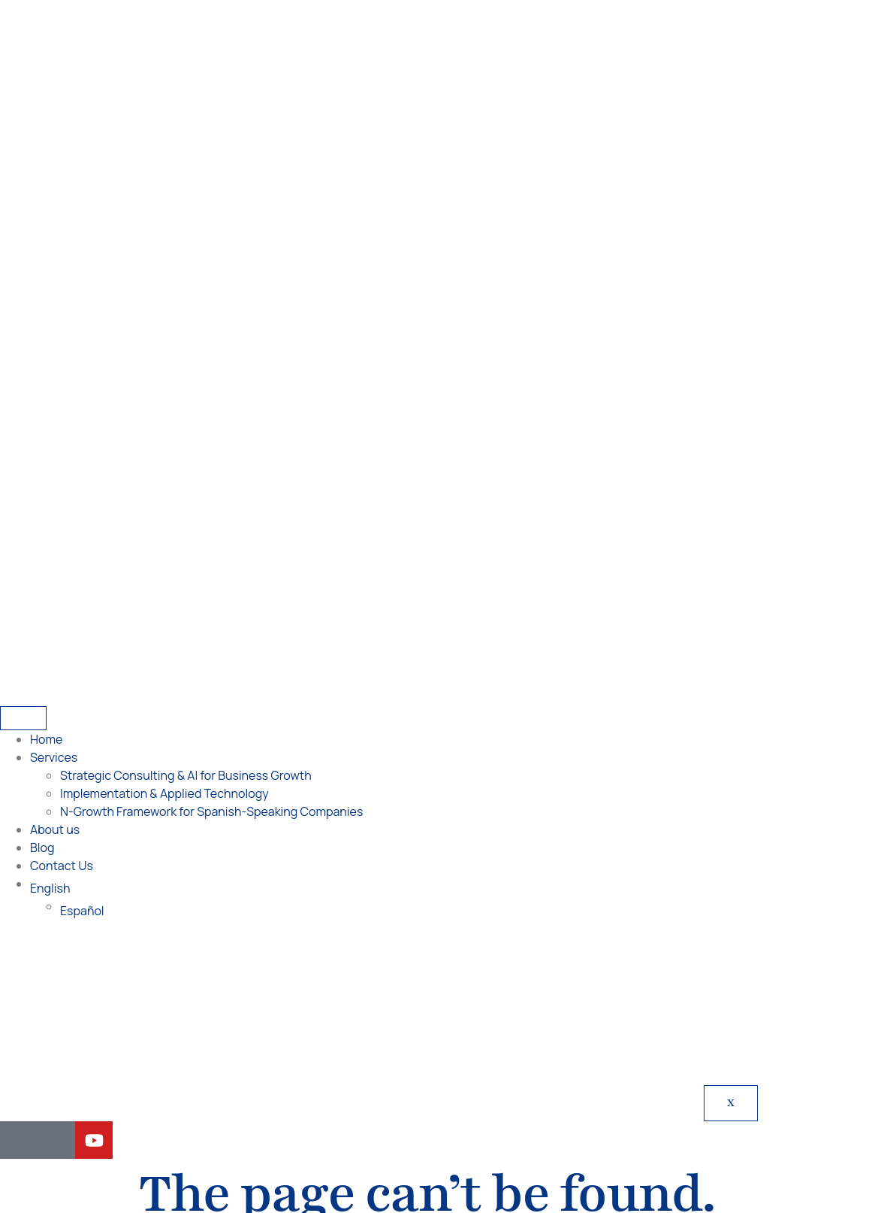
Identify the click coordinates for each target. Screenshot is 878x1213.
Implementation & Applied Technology (164, 275)
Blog (42, 329)
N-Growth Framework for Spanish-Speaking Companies (211, 293)
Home (46, 221)
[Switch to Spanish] (473, 1173)
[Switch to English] (402, 1173)
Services (53, 239)
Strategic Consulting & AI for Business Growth (186, 257)
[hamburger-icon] (23, 200)
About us (55, 311)
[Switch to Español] (469, 393)
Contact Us (61, 347)
